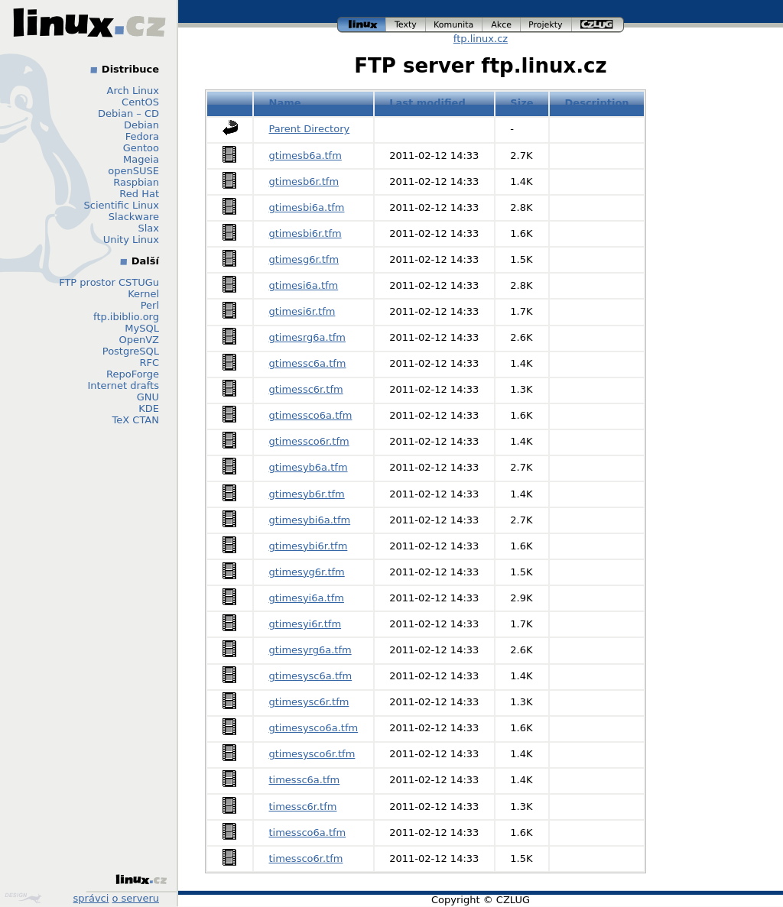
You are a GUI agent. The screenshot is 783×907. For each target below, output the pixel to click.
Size (521, 103)
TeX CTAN (135, 420)
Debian (141, 125)
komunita (454, 25)
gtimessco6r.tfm (309, 441)
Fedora (142, 136)
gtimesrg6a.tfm (307, 337)
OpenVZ (139, 339)
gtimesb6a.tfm (305, 155)
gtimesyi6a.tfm (306, 598)
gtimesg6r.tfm (304, 259)
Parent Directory (309, 128)
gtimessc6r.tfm (306, 389)
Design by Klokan (23, 897)
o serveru (135, 898)
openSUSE (133, 171)
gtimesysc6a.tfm (311, 676)
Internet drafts (123, 385)
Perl (150, 305)
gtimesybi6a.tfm (310, 520)
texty (406, 25)
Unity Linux (131, 239)
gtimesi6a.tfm (304, 285)
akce (501, 25)
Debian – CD (128, 113)
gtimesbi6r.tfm (305, 233)
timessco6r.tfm (306, 858)
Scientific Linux (121, 205)
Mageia (141, 159)
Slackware (134, 216)
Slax (148, 228)
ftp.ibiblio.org (126, 316)
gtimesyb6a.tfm (308, 467)
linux (361, 25)
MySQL (142, 328)
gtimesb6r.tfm (304, 181)
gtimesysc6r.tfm (309, 702)
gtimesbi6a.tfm (307, 207)
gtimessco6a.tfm (311, 415)
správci (91, 898)
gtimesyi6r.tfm (305, 624)
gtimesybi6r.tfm (308, 546)
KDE (148, 408)
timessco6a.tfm (307, 832)
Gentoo (141, 148)
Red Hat (139, 193)
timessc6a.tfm (304, 780)
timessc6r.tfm (303, 806)
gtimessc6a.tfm (307, 363)
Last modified (427, 103)
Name (285, 103)
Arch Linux (133, 90)
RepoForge (132, 374)
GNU (148, 397)
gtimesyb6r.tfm (307, 494)
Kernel (143, 294)
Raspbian (136, 182)
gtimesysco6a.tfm (314, 728)
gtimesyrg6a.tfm (310, 650)
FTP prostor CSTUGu (109, 282)
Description (597, 103)
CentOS (140, 102)
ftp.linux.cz (480, 38)
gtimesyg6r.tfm (307, 572)
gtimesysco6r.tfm (312, 754)
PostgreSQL (130, 351)
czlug (598, 25)
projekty (546, 25)
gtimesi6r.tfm (302, 311)
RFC (149, 362)
